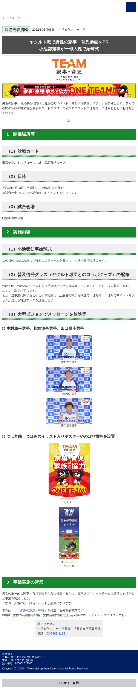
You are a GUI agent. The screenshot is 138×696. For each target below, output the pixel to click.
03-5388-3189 (55, 633)
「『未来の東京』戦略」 (30, 610)
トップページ (11, 18)
